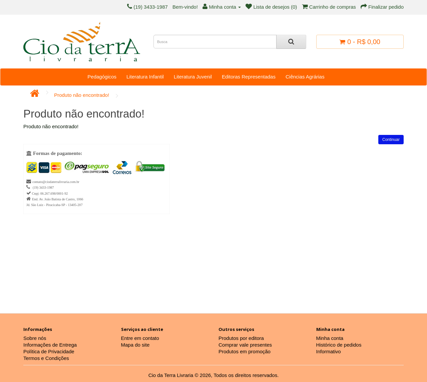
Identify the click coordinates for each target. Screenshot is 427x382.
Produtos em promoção (245, 351)
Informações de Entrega (50, 345)
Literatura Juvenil (193, 76)
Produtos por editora (241, 338)
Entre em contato (140, 338)
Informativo (328, 351)
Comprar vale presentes (245, 345)
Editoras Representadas (249, 76)
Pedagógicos (101, 76)
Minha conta (330, 338)
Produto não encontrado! (81, 95)
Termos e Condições (46, 358)
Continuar (391, 139)
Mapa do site (135, 345)
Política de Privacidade (48, 351)
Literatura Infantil (145, 76)
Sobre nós (34, 338)
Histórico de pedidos (339, 345)
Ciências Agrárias (305, 76)
